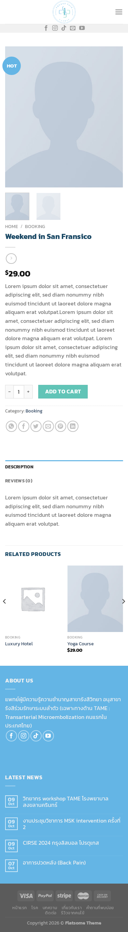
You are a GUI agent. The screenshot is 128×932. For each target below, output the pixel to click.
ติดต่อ (50, 913)
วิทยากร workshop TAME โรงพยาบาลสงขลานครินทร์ (66, 801)
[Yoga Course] (95, 599)
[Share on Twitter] (36, 426)
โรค (34, 908)
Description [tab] (19, 467)
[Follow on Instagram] (55, 28)
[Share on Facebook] (23, 426)
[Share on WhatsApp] (11, 426)
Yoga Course (80, 644)
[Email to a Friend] (48, 426)
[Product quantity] (18, 392)
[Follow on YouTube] (82, 28)
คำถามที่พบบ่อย (100, 908)
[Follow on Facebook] (46, 28)
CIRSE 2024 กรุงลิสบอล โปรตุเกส (61, 843)
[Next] (123, 615)
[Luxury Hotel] (33, 599)
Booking (35, 226)
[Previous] (4, 615)
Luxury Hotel (19, 644)
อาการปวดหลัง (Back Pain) (54, 862)
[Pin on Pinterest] (60, 426)
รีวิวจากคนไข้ (72, 913)
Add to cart (63, 391)
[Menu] (119, 11)
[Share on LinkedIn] (73, 426)
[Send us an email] (72, 28)
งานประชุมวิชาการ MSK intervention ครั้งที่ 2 (71, 823)
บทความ (50, 908)
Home (11, 226)
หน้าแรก (19, 908)
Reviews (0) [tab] (18, 481)
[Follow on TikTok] (64, 28)
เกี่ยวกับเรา (72, 908)
